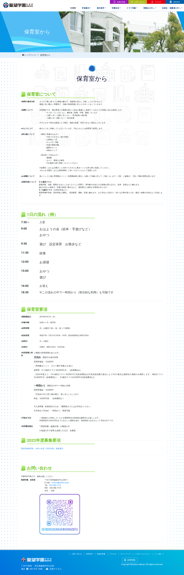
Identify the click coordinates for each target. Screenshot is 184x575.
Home (73, 8)
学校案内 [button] (85, 8)
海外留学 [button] (100, 8)
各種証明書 (121, 2)
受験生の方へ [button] (149, 8)
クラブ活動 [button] (131, 8)
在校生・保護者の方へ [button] (171, 8)
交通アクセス (55, 569)
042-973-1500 (34, 569)
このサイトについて (142, 554)
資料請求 (176, 2)
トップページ (30, 55)
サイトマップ (126, 554)
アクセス (158, 2)
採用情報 (129, 560)
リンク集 (157, 554)
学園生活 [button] (115, 8)
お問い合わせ (140, 2)
